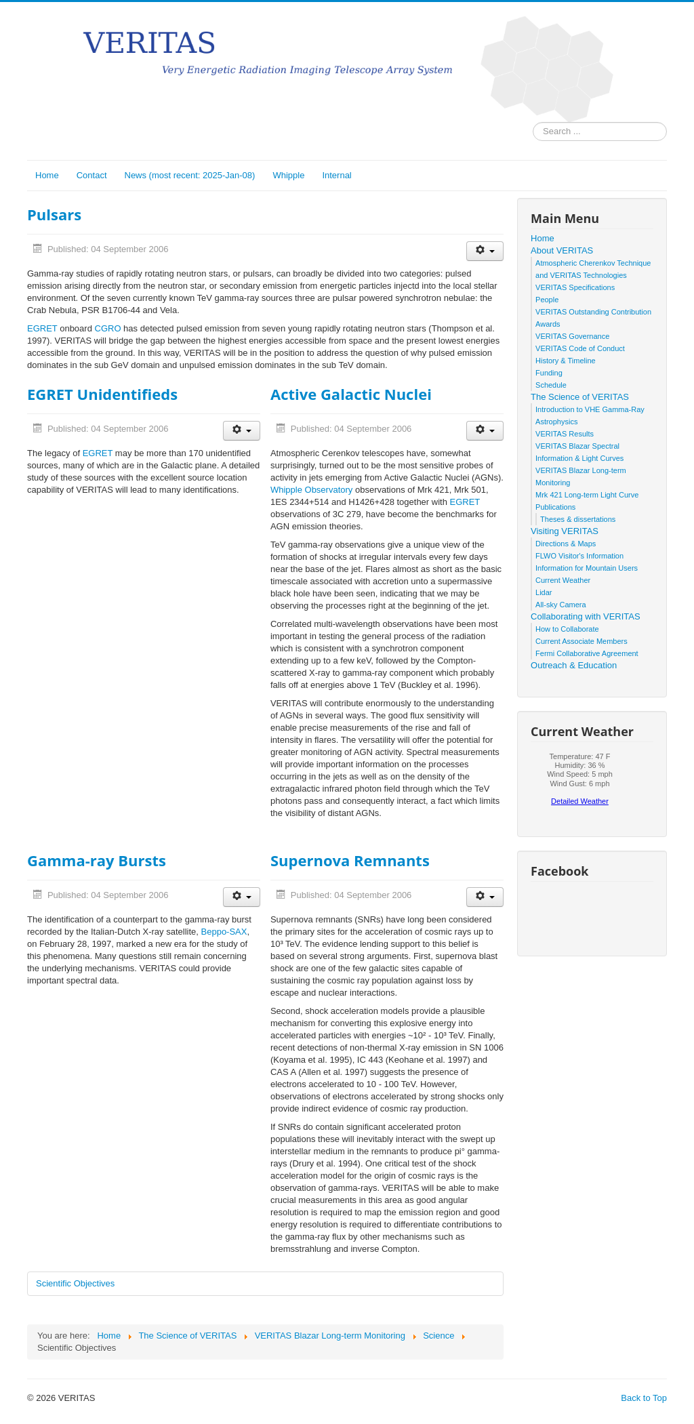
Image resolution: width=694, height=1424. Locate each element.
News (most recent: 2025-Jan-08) (190, 175)
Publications (555, 507)
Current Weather (562, 580)
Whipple (288, 175)
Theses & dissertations (577, 519)
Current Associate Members (581, 641)
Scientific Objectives (75, 1283)
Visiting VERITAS (564, 531)
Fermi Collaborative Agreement (586, 653)
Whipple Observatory (311, 490)
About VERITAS (562, 250)
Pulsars (54, 214)
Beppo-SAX (224, 932)
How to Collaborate (567, 629)
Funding (549, 373)
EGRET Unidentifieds (102, 394)
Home (47, 175)
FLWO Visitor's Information (579, 556)
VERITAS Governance (572, 336)
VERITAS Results (564, 434)
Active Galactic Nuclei (351, 394)
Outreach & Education (574, 665)
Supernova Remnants (350, 860)
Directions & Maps (565, 544)
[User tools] (485, 251)
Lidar (543, 592)
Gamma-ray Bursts (96, 860)
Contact (92, 175)
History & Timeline (565, 361)
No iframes (580, 783)
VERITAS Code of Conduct (580, 348)
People (546, 300)
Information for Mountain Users (586, 568)
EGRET (42, 328)
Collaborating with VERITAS (585, 616)
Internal (336, 175)
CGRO (108, 328)
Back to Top (644, 1398)
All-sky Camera (560, 605)
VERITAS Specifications (575, 287)
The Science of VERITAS (580, 397)
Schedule (551, 385)
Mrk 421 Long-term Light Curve (586, 495)
